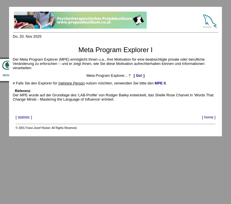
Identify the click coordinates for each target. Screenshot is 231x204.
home (208, 117)
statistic (24, 117)
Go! (139, 75)
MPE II (160, 83)
